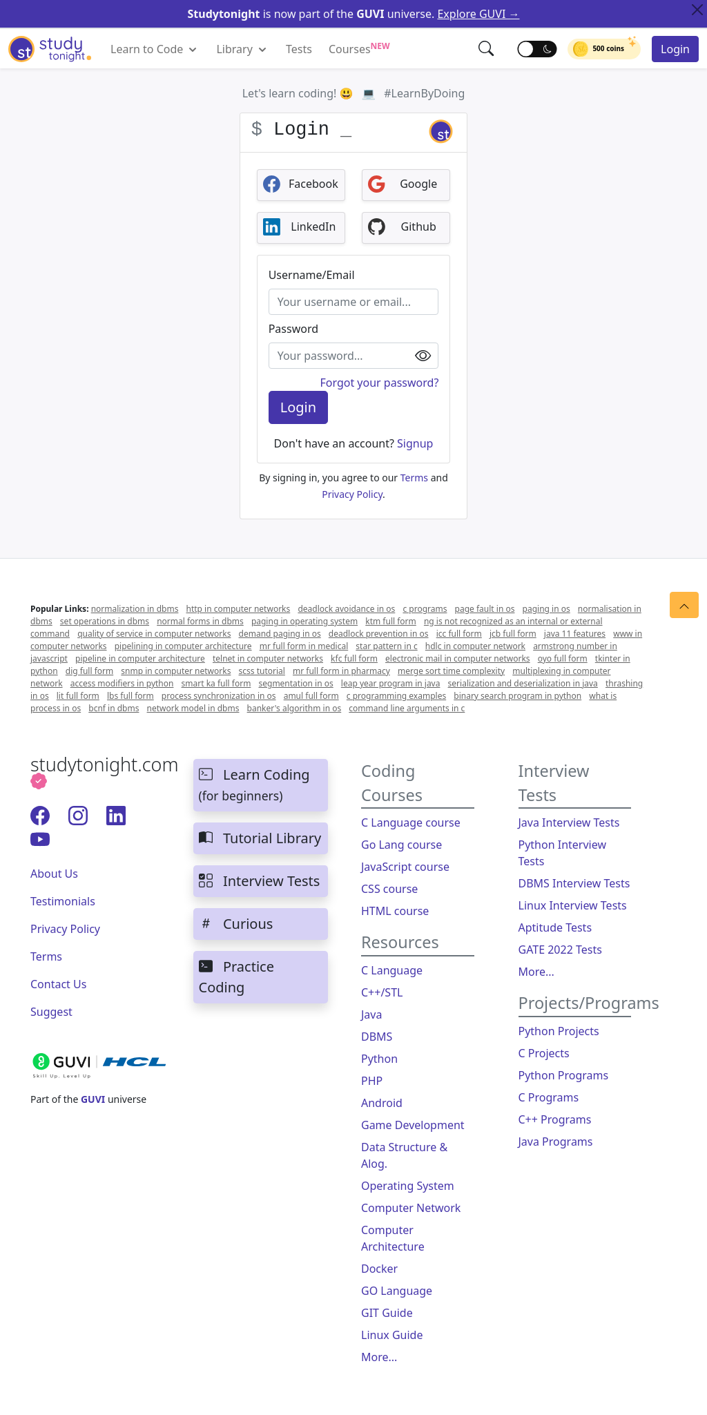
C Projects (544, 1053)
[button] (487, 48)
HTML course (395, 910)
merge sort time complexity (451, 671)
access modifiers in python (122, 683)
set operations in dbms (104, 621)
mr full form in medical (304, 646)
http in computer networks (238, 609)
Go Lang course (401, 844)
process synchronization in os (219, 696)
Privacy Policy (352, 494)
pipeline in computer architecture (140, 658)
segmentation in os (295, 683)
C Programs (549, 1097)
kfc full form (354, 658)
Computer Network (411, 1207)
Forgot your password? (379, 382)
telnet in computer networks (268, 658)
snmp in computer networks (176, 671)
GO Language (396, 1290)
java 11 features (575, 633)
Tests (299, 49)
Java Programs (556, 1141)
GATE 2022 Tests (560, 949)
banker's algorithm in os (294, 708)
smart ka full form (216, 683)
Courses (359, 48)
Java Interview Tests (569, 822)
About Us (54, 873)
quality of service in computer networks (154, 633)
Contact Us (58, 984)
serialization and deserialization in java (523, 683)
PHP (371, 1080)
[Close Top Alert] (697, 9)
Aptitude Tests (555, 927)
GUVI (93, 1099)
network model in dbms (193, 708)
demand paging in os (280, 633)
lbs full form (130, 696)
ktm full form (390, 621)
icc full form (459, 633)
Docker (379, 1268)
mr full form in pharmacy (341, 671)
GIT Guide (387, 1312)
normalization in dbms (135, 609)
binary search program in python (517, 696)
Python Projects (559, 1031)
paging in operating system (304, 621)
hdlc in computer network (475, 646)
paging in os (546, 609)
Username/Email (312, 274)
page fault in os (485, 609)
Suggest (51, 1011)
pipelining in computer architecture (183, 646)
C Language (392, 970)
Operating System (407, 1185)
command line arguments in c (407, 708)
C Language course (411, 822)
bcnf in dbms (113, 708)
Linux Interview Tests (573, 905)
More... (379, 1357)
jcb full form (513, 633)
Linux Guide (392, 1334)
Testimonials (62, 901)
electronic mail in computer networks (457, 658)
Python (379, 1058)
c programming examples (396, 696)
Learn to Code (155, 49)
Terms (414, 477)
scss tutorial (262, 671)
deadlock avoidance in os (346, 609)
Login (675, 49)
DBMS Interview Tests (574, 883)
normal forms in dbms (200, 621)
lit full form (78, 696)
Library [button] (242, 49)
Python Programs (564, 1075)
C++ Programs (555, 1119)
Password (293, 328)
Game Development (413, 1125)
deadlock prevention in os (379, 633)
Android (382, 1102)
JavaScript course (405, 866)
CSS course (389, 888)
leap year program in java (390, 683)
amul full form (311, 696)
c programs (425, 609)
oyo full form (563, 658)
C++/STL (382, 992)
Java (371, 1014)
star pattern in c (386, 646)
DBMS (376, 1036)
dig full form (89, 671)
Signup (414, 443)
